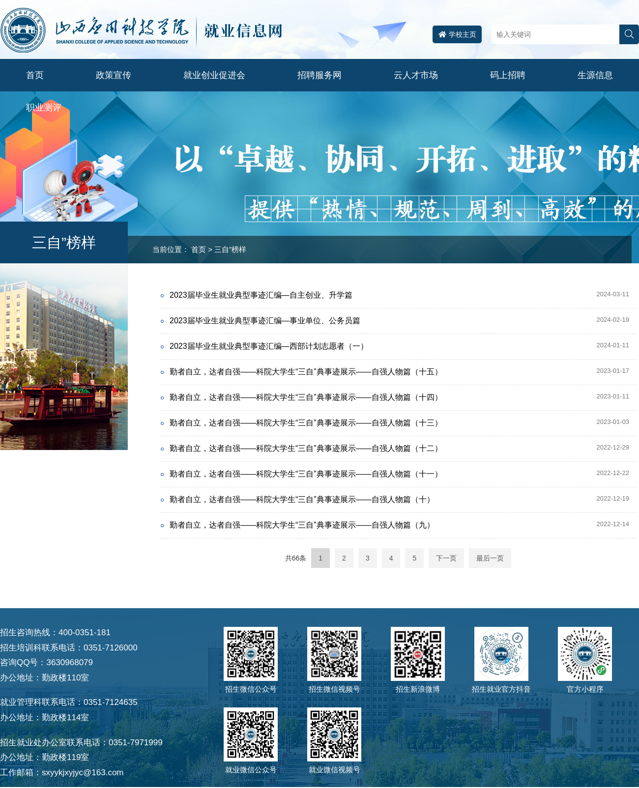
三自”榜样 (230, 249)
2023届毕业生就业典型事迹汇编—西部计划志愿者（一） (269, 346)
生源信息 (595, 75)
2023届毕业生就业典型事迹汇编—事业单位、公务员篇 (265, 320)
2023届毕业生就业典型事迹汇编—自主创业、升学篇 (261, 295)
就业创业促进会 (214, 75)
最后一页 (490, 558)
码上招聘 (507, 75)
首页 (35, 75)
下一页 (446, 558)
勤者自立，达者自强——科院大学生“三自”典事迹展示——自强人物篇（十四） (306, 397)
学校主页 (457, 34)
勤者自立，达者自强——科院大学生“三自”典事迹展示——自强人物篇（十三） (306, 423)
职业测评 (43, 108)
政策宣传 (113, 75)
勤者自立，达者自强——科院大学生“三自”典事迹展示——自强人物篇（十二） (306, 448)
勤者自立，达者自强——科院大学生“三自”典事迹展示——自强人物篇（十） (302, 499)
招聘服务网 (319, 75)
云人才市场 (416, 75)
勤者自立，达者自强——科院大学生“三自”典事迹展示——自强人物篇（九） (302, 525)
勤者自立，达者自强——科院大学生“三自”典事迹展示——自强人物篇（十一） (306, 474)
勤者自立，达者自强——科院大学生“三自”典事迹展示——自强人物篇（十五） (306, 371)
